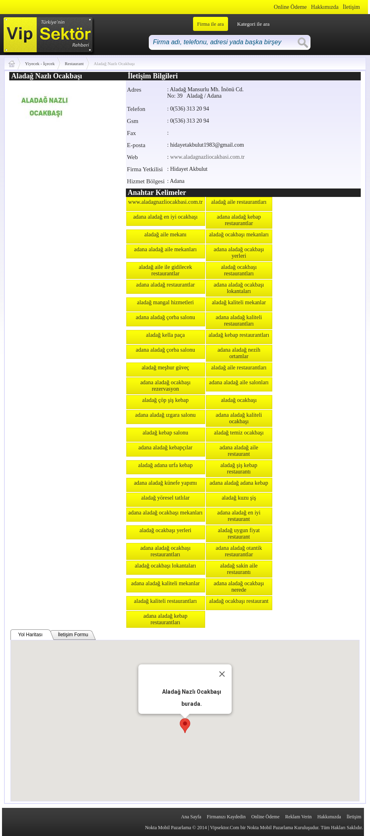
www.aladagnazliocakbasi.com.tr (207, 157)
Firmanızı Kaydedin (226, 817)
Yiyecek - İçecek (40, 63)
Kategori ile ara (253, 24)
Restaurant (74, 63)
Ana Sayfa (191, 817)
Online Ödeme (290, 7)
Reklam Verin (298, 817)
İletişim (351, 7)
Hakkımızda (324, 7)
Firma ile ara (210, 24)
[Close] (222, 674)
